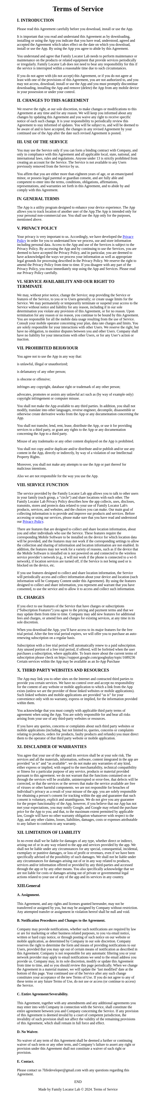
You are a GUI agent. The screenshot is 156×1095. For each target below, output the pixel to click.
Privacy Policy (33, 521)
